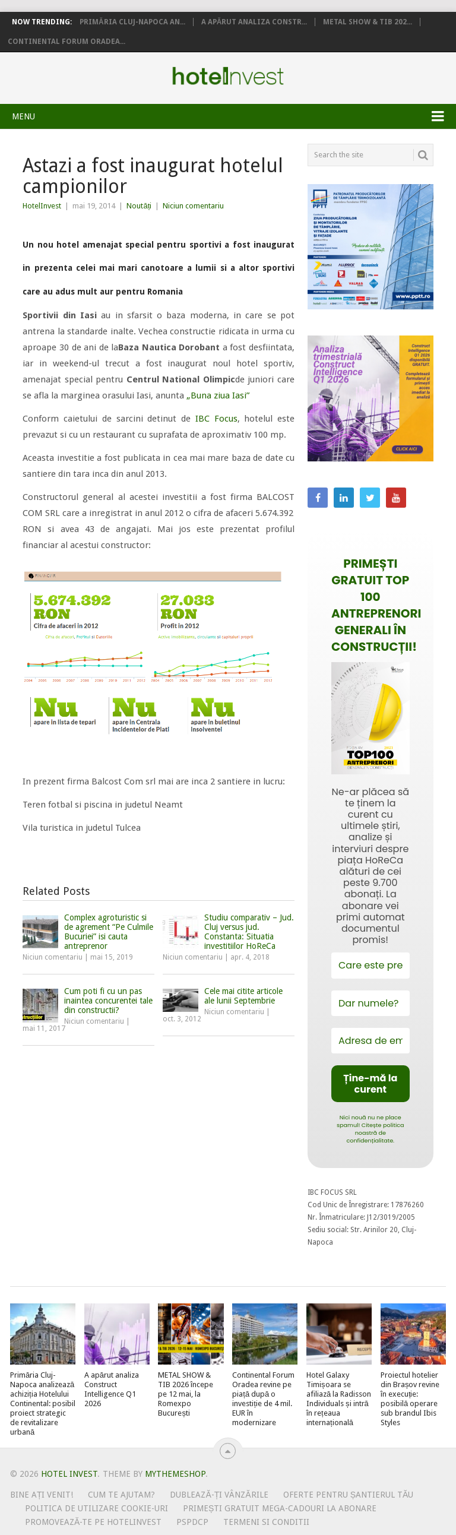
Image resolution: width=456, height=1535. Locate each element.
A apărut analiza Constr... (254, 22)
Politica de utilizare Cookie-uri (96, 1508)
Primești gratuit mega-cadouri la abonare (279, 1508)
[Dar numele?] (370, 1003)
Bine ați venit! (42, 1494)
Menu (23, 116)
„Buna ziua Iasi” (217, 395)
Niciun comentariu (193, 205)
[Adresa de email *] (370, 1040)
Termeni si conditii (266, 1522)
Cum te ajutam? (121, 1494)
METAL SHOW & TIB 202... (367, 22)
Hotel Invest (228, 76)
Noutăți (138, 205)
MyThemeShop (175, 1474)
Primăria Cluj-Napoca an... (132, 22)
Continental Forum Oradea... (66, 41)
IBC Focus (216, 418)
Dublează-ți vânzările (219, 1494)
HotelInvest (42, 205)
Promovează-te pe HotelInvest (93, 1522)
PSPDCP (192, 1522)
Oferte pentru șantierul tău (348, 1494)
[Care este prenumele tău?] (370, 965)
